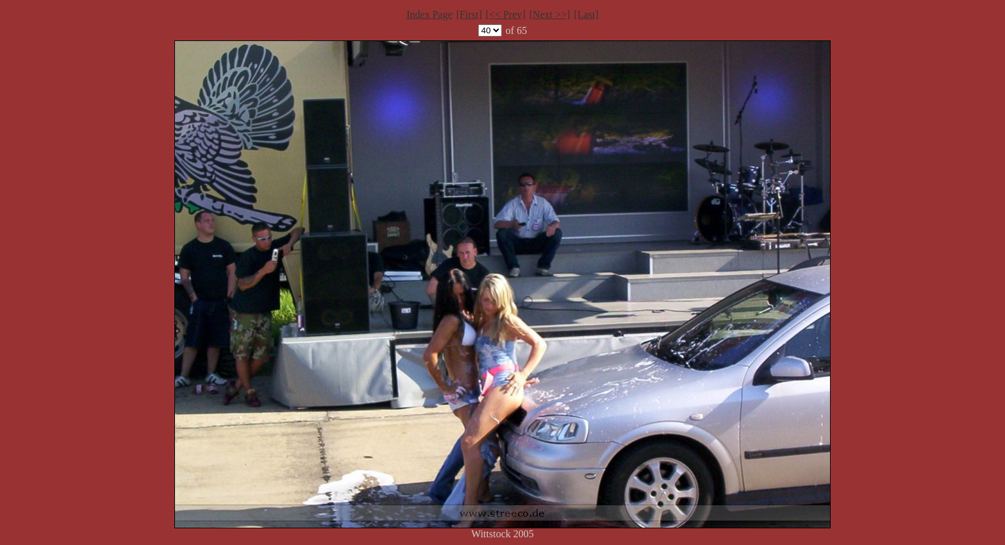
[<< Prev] (506, 14)
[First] (469, 14)
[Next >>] (549, 14)
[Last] (586, 14)
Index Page (429, 14)
